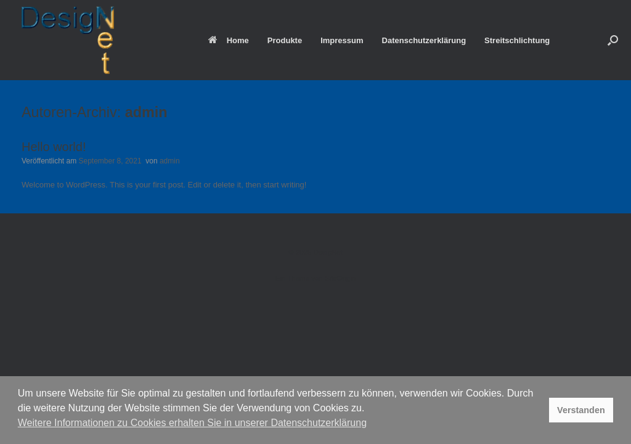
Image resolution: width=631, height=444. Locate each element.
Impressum (341, 40)
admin (146, 112)
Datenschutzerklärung (424, 40)
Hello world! (54, 147)
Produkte (284, 40)
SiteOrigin (340, 278)
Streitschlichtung (517, 40)
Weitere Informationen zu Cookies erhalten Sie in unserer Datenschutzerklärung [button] (192, 422)
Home (228, 40)
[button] (613, 40)
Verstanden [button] (581, 410)
